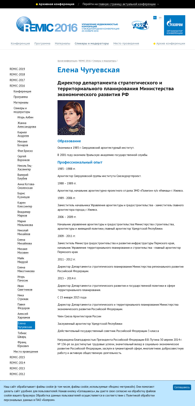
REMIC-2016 (17, 86)
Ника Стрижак (23, 297)
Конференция (20, 43)
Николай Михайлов (24, 232)
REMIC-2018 (17, 74)
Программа (42, 43)
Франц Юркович (23, 344)
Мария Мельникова (25, 223)
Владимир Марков (24, 213)
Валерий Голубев (23, 176)
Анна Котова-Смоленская (26, 186)
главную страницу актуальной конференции (127, 4)
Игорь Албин (25, 117)
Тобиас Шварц (22, 335)
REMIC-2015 (17, 357)
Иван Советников (25, 287)
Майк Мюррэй (23, 260)
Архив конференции (67, 60)
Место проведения (126, 43)
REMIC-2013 (17, 368)
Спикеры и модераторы (92, 43)
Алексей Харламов (24, 315)
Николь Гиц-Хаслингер (25, 167)
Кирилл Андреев (23, 134)
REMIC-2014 (17, 362)
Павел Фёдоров (24, 306)
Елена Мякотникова (26, 269)
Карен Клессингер (25, 204)
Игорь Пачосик (23, 278)
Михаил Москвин (23, 250)
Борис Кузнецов (24, 195)
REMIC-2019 (17, 69)
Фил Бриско (25, 151)
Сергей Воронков (24, 158)
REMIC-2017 (17, 80)
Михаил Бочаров (23, 143)
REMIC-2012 (17, 374)
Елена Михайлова (25, 241)
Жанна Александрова (27, 124)
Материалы (62, 43)
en (160, 17)
